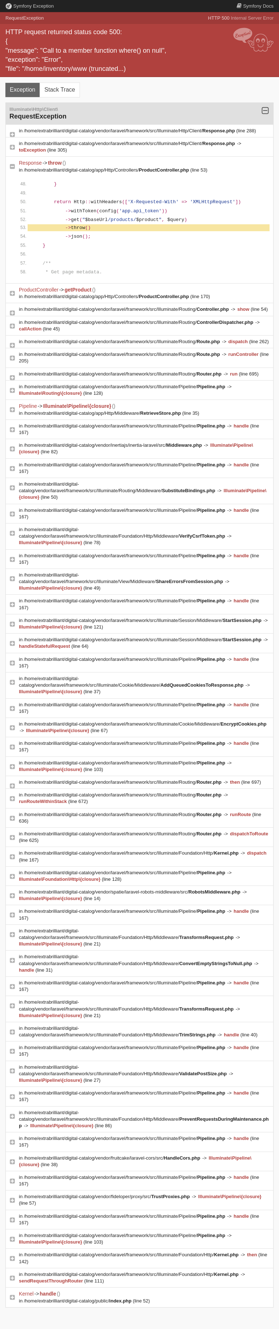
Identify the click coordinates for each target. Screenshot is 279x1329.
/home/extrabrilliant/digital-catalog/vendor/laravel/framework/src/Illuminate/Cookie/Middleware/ (145, 724)
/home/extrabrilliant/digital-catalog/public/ (78, 1301)
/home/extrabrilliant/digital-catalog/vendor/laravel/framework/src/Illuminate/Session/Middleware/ (143, 620)
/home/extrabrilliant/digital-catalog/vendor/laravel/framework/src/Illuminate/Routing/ (127, 309)
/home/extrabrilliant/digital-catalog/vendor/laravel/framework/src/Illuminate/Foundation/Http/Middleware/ (144, 1119)
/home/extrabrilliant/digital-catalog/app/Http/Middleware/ (103, 413)
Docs (255, 6)
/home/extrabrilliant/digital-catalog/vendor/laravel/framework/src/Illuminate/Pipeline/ (125, 386)
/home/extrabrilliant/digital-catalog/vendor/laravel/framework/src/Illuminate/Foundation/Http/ (132, 853)
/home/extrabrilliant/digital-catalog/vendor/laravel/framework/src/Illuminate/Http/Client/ (130, 130)
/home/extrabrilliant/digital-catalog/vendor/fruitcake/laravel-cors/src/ (113, 1158)
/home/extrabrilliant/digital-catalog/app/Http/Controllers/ (107, 170)
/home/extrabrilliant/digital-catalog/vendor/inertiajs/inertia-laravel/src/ (113, 445)
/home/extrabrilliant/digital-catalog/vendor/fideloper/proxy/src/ (107, 1196)
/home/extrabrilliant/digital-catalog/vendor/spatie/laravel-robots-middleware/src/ (133, 892)
